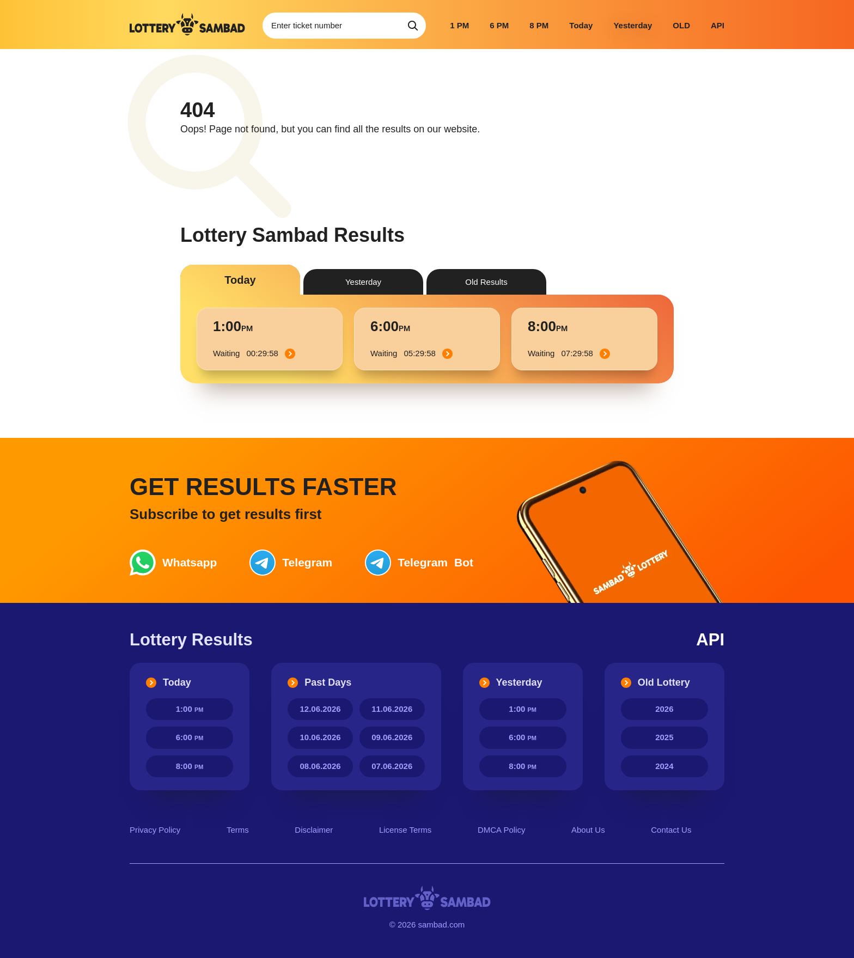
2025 (664, 737)
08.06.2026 (320, 766)
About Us (588, 829)
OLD (681, 25)
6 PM (499, 25)
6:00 (190, 737)
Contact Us (671, 829)
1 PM (459, 25)
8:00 (190, 766)
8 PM (538, 25)
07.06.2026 (391, 766)
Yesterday (632, 25)
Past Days (319, 682)
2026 (664, 708)
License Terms (405, 829)
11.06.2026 (391, 708)
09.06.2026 (391, 737)
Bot (419, 563)
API (717, 25)
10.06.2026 (320, 737)
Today (581, 25)
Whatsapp (173, 563)
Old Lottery (655, 682)
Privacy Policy (155, 829)
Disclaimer (314, 829)
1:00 (190, 708)
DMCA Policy (502, 829)
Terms (238, 829)
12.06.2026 (320, 708)
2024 (664, 766)
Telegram (290, 563)
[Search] (413, 26)
